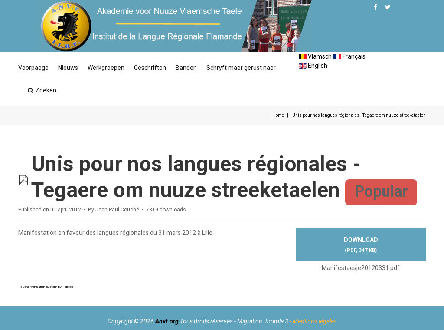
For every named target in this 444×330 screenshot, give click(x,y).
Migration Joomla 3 (262, 321)
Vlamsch (315, 56)
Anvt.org (167, 321)
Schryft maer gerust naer (241, 67)
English (313, 65)
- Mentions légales (313, 321)
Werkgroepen (106, 67)
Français (349, 56)
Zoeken (42, 90)
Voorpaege (33, 67)
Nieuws (68, 67)
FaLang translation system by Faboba (45, 287)
